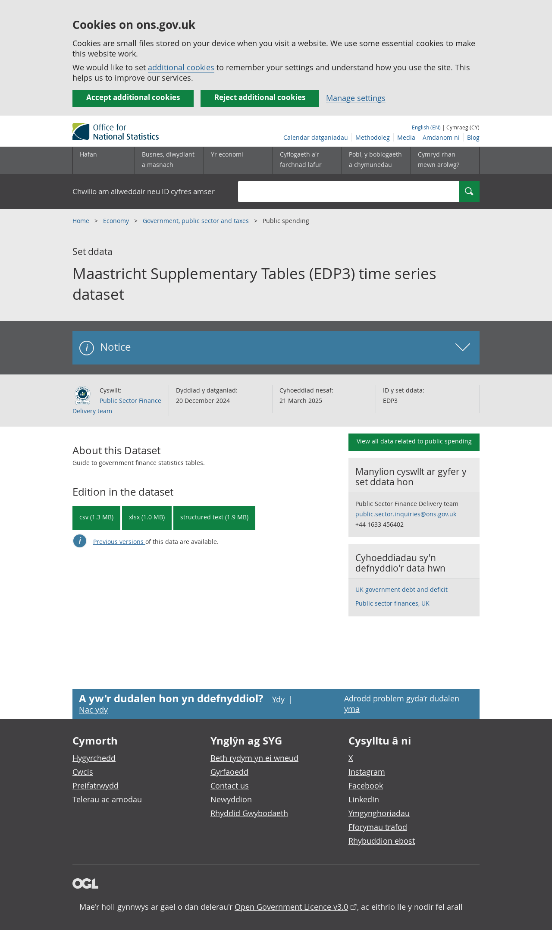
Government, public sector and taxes (197, 221)
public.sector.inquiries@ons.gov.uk (405, 514)
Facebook (365, 785)
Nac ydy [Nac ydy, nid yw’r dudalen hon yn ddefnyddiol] (93, 709)
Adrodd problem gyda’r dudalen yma (401, 703)
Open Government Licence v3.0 (291, 907)
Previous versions (119, 541)
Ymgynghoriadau (379, 813)
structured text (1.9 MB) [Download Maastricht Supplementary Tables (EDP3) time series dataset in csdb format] (214, 517)
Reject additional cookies (259, 97)
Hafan (88, 154)
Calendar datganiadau (315, 137)
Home (81, 221)
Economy (117, 221)
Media (406, 137)
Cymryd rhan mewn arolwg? (438, 159)
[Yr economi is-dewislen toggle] (238, 160)
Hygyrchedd (94, 758)
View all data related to (414, 441)
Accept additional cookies (133, 97)
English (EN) (426, 127)
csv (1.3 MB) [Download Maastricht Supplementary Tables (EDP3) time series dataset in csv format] (96, 517)
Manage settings (356, 98)
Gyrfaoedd (229, 772)
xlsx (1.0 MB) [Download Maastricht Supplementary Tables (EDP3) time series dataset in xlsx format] (147, 517)
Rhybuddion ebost (381, 841)
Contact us (229, 785)
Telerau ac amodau (107, 799)
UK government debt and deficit (401, 589)
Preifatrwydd (95, 785)
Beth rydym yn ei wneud (254, 758)
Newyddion (231, 799)
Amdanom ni (441, 137)
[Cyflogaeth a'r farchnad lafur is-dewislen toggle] (307, 160)
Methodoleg (372, 137)
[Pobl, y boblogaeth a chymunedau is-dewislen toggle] (376, 160)
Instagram (366, 772)
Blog (473, 137)
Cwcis (82, 772)
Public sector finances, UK (392, 603)
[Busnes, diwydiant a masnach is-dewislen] (169, 160)
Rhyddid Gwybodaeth (249, 813)
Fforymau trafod (377, 827)
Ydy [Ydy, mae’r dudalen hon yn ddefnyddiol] (278, 699)
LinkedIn (363, 799)
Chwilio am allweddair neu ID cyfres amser (143, 191)
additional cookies (181, 67)
